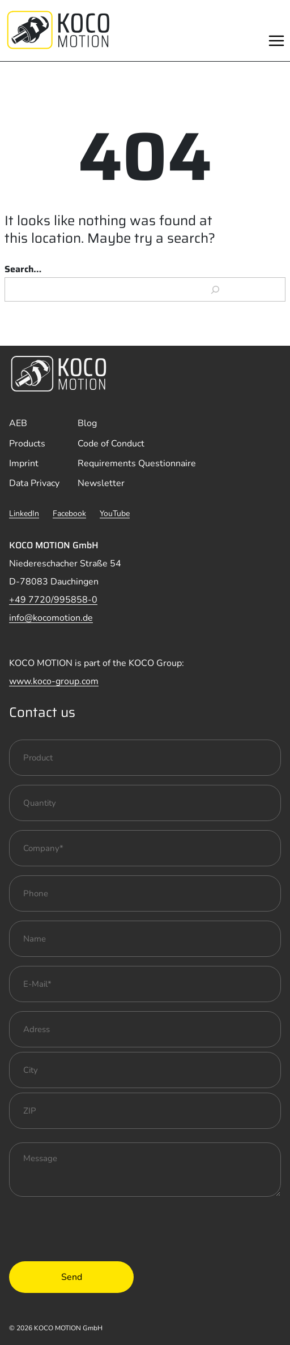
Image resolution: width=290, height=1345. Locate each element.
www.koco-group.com (54, 681)
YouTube (115, 513)
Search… (23, 269)
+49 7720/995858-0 (53, 600)
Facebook (69, 513)
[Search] (215, 289)
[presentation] (95, 1228)
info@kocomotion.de (51, 618)
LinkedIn (24, 513)
